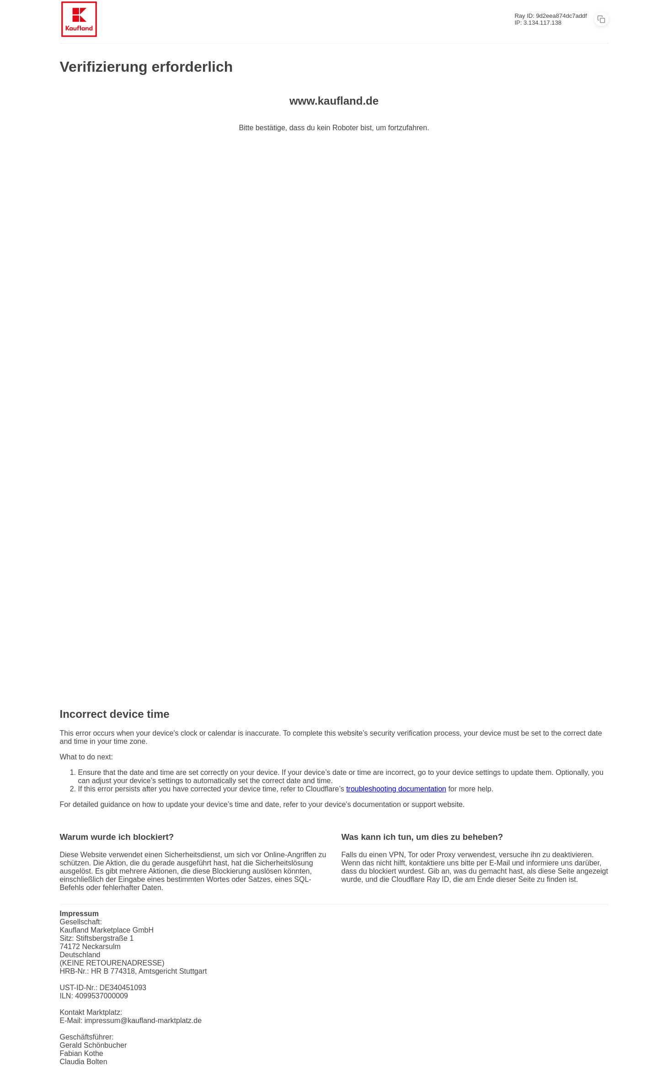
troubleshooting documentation (396, 789)
